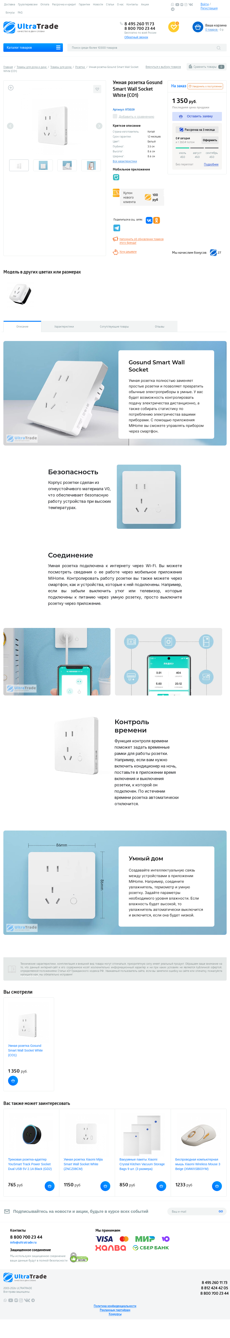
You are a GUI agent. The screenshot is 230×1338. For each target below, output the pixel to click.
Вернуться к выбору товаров (163, 66)
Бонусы (10, 12)
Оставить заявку (196, 116)
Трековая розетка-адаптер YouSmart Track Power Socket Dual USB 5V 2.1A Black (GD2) (30, 1164)
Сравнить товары (209, 67)
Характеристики (64, 326)
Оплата (44, 4)
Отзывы (159, 326)
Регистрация (209, 8)
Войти (205, 4)
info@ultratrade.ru (23, 1242)
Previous (10, 126)
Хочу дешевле (128, 251)
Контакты (132, 4)
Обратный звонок (136, 37)
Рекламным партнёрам (115, 1310)
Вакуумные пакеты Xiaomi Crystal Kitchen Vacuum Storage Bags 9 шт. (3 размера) (142, 1164)
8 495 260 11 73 (139, 24)
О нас (120, 4)
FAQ (20, 12)
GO (221, 1211)
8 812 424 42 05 (214, 1287)
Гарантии (84, 4)
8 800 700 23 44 (139, 28)
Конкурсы (115, 1314)
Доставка (9, 4)
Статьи (110, 4)
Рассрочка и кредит (64, 4)
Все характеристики (125, 161)
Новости (98, 4)
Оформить (210, 140)
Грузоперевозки (28, 4)
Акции (145, 4)
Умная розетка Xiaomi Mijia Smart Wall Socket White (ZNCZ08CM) (83, 1164)
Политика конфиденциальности (115, 1306)
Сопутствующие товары (114, 326)
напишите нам (29, 974)
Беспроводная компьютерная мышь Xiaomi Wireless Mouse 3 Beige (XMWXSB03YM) (197, 1164)
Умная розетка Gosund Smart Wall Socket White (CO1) (25, 1050)
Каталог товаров (19, 47)
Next (99, 126)
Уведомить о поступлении (205, 86)
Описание (22, 326)
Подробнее (211, 164)
